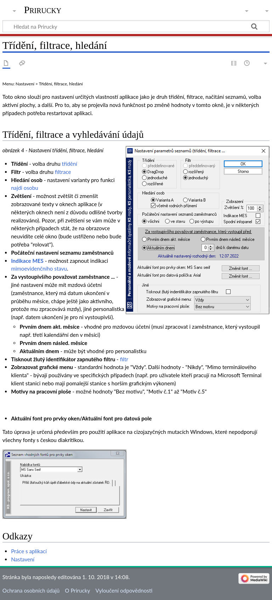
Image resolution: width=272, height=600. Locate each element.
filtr (124, 359)
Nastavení (22, 559)
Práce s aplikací (29, 551)
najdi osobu (24, 188)
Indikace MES (27, 260)
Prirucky (43, 9)
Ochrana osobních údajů (31, 590)
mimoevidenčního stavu (39, 268)
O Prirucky (77, 590)
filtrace (63, 172)
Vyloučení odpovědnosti (124, 590)
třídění (69, 163)
